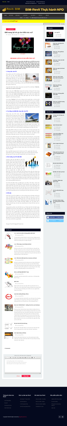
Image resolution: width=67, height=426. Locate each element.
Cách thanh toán (7, 407)
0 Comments (21, 34)
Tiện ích (40, 15)
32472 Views (57, 71)
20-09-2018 (18, 235)
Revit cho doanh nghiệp (40, 403)
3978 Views (57, 88)
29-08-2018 (18, 307)
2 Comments (57, 148)
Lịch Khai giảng (7, 400)
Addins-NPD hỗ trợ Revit (56, 399)
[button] (6, 357)
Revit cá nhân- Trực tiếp (41, 399)
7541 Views (57, 46)
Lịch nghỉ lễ (12, 21)
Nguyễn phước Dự (23, 416)
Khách (8, 1)
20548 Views (57, 55)
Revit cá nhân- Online (40, 401)
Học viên (33, 15)
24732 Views (57, 145)
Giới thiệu (11, 15)
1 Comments (57, 140)
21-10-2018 (57, 98)
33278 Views (57, 118)
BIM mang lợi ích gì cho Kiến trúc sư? (39, 17)
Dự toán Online (54, 401)
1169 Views (57, 96)
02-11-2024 (57, 48)
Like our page (60, 217)
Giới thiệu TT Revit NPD (25, 399)
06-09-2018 (57, 158)
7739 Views (57, 204)
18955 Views (57, 156)
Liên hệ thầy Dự (23, 401)
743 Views (8, 34)
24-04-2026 (58, 36)
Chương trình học (8, 405)
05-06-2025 (14, 34)
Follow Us (61, 220)
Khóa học (17, 15)
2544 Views (58, 34)
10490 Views (57, 63)
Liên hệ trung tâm (23, 406)
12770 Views (57, 80)
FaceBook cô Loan (39, 406)
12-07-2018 (18, 274)
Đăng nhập (4, 1)
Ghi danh (25, 15)
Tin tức (27, 17)
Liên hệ (47, 15)
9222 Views (57, 183)
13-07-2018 (57, 138)
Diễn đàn (53, 407)
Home (5, 15)
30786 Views (57, 127)
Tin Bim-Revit (10, 29)
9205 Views (57, 193)
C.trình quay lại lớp (24, 403)
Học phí (6, 402)
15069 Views (57, 165)
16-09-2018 (57, 106)
